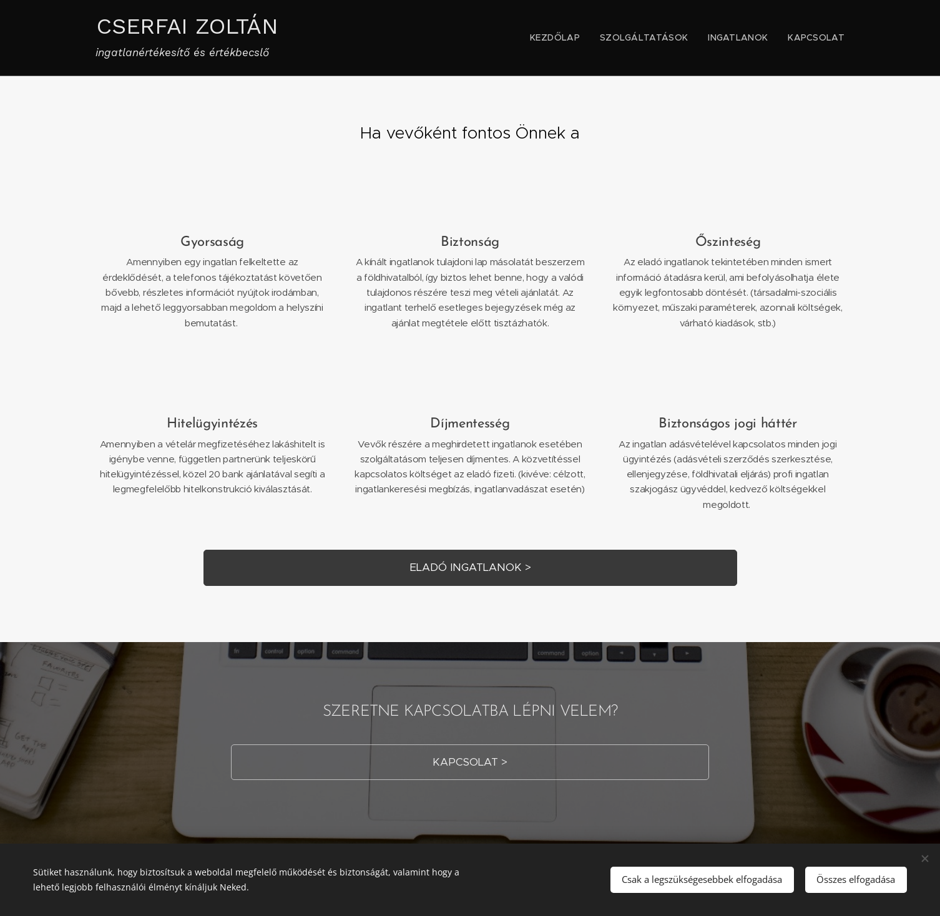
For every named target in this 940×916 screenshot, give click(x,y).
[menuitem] (578, 38)
